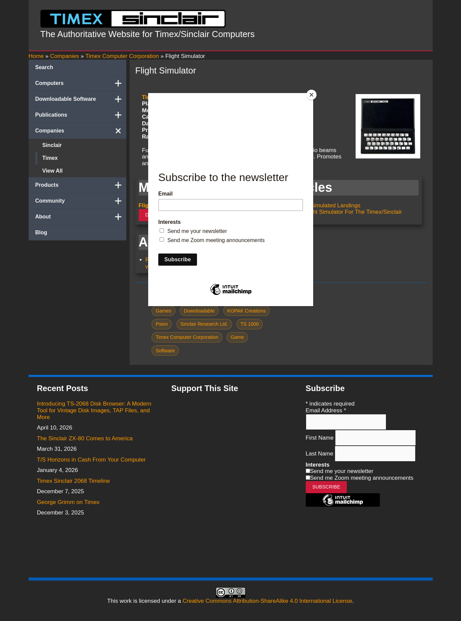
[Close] (311, 95)
